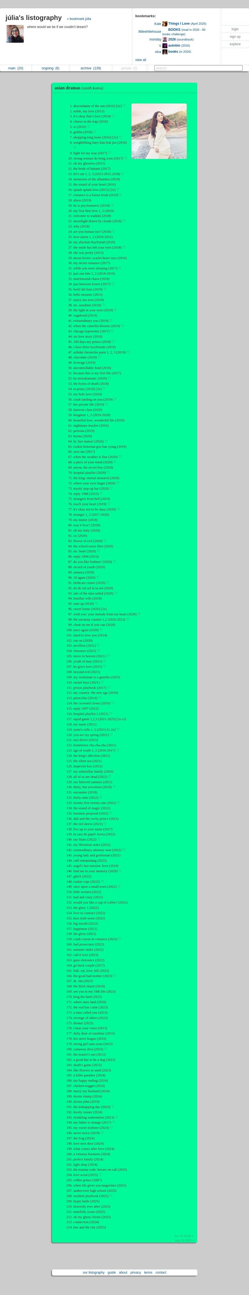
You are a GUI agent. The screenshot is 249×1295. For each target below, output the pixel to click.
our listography (94, 1272)
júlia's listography (34, 17)
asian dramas (80, 87)
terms (148, 1272)
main (15, 68)
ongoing (50, 68)
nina (158, 52)
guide (112, 1272)
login (235, 29)
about (123, 1272)
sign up (235, 37)
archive (91, 68)
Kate (157, 24)
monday (155, 39)
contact (160, 1272)
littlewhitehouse (150, 32)
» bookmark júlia (79, 19)
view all (140, 60)
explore (235, 44)
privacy (135, 1272)
